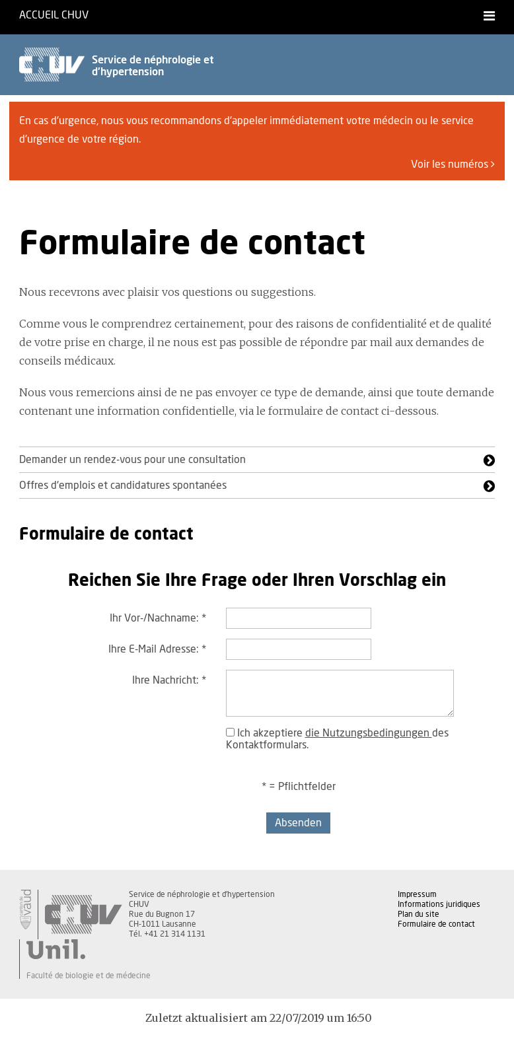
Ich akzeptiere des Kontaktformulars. (337, 739)
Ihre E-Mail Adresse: (157, 649)
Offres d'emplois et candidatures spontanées (123, 485)
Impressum (417, 894)
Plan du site (418, 914)
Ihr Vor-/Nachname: (158, 618)
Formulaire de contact (436, 924)
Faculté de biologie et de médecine (88, 976)
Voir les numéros (453, 164)
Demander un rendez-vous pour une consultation (132, 459)
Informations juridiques (439, 904)
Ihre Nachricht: (169, 680)
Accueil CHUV (54, 15)
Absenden (298, 823)
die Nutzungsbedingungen (368, 733)
